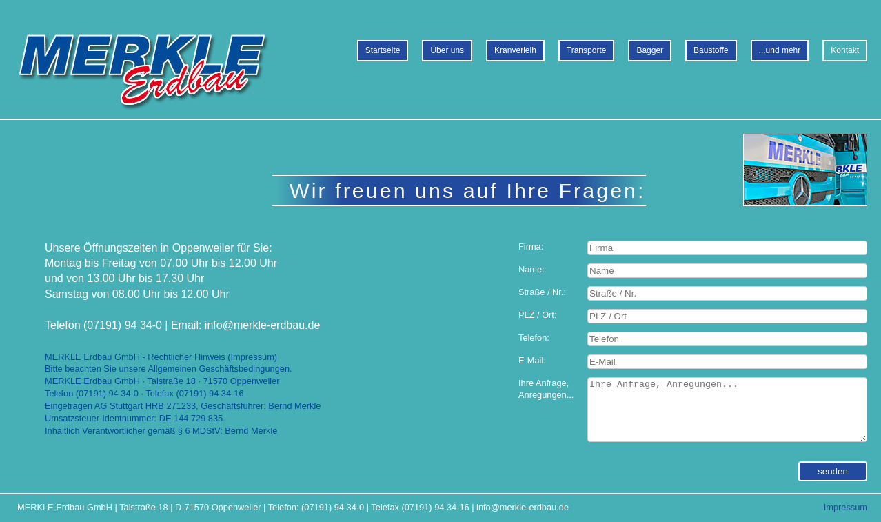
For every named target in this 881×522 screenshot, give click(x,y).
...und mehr (780, 50)
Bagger (649, 50)
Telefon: (533, 337)
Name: (531, 269)
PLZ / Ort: (537, 315)
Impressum (845, 507)
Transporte (587, 50)
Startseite (383, 50)
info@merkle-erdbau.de (522, 507)
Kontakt (845, 50)
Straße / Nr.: (542, 292)
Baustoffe (710, 50)
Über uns (447, 50)
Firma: (530, 246)
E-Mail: (532, 360)
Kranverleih (515, 50)
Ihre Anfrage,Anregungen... (546, 389)
